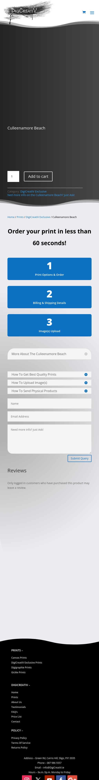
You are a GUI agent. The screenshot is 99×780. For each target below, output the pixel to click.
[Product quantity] (13, 176)
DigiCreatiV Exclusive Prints (26, 662)
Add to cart (38, 176)
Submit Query (79, 458)
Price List (16, 716)
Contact (15, 721)
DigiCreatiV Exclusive (33, 191)
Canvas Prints (19, 657)
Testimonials (18, 707)
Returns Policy (19, 747)
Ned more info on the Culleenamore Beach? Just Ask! (41, 195)
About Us (16, 702)
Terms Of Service (21, 743)
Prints (20, 217)
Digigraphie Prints (21, 667)
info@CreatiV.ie (53, 767)
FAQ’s (14, 712)
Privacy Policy (19, 738)
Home (11, 217)
